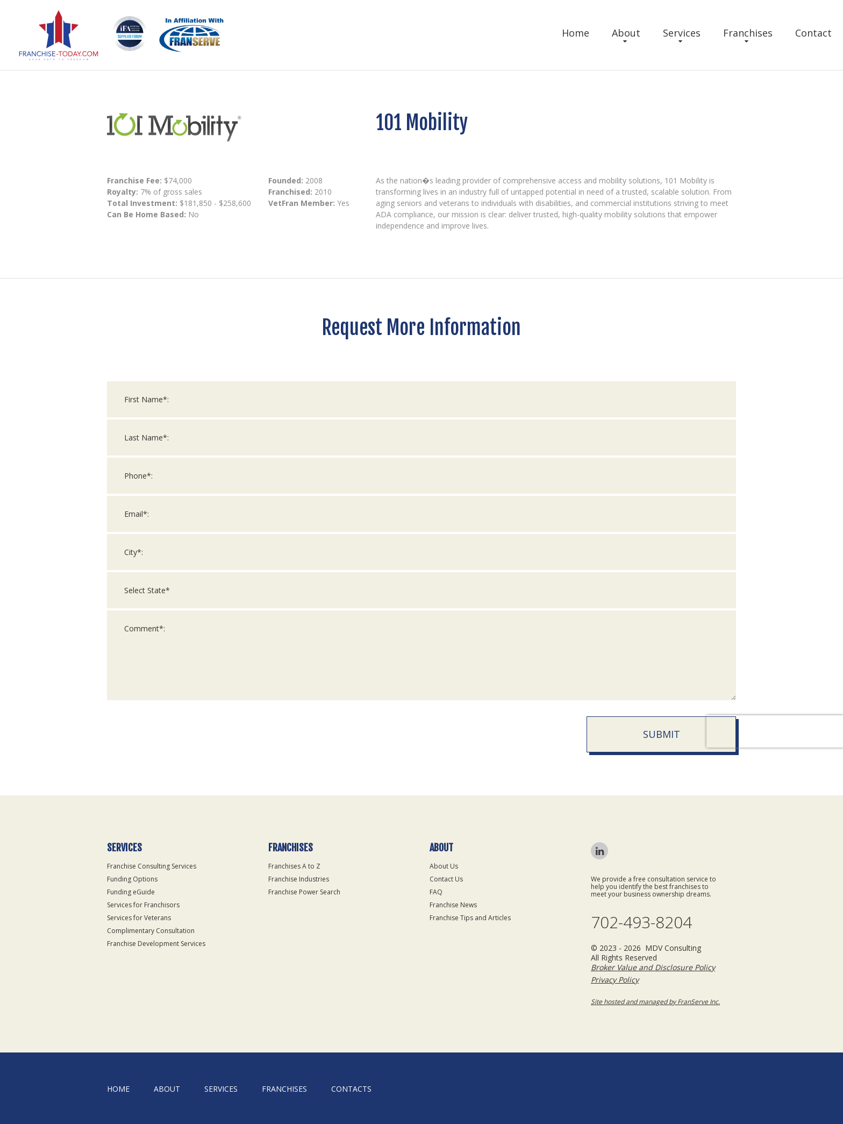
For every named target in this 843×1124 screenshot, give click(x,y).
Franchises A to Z (294, 866)
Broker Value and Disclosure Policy (653, 967)
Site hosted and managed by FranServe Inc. (655, 1001)
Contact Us (446, 879)
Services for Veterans (139, 917)
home (118, 1089)
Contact (813, 32)
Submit (661, 734)
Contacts (351, 1089)
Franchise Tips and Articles (470, 917)
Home (575, 32)
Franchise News (453, 904)
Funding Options (132, 879)
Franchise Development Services (156, 943)
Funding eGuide (131, 892)
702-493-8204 (641, 922)
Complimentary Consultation (151, 930)
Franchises (748, 32)
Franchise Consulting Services (151, 866)
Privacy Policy (615, 979)
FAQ (436, 892)
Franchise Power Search (304, 892)
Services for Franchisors (143, 904)
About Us (444, 866)
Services (682, 32)
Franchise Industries (298, 879)
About (626, 32)
